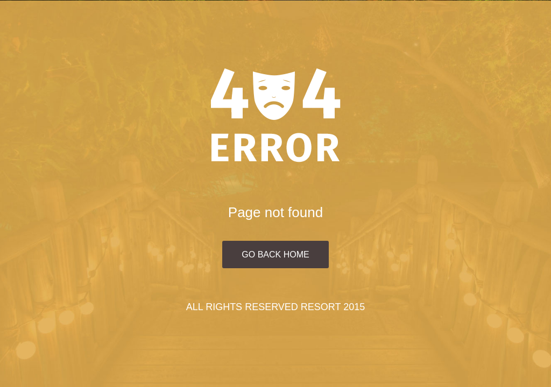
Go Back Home (275, 254)
